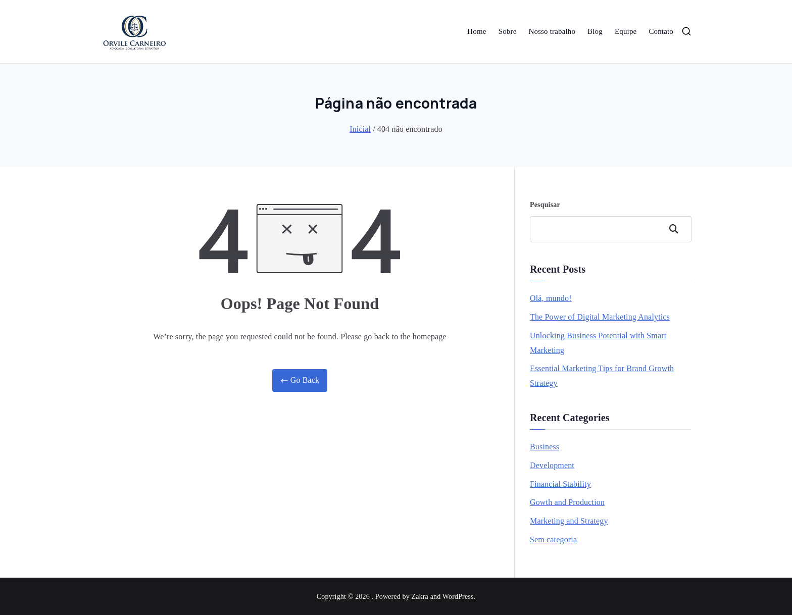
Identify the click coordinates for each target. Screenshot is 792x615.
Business (544, 446)
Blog (595, 31)
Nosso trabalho (551, 31)
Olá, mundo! (551, 298)
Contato (661, 31)
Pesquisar (545, 205)
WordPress (458, 596)
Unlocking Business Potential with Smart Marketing (598, 342)
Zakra (420, 596)
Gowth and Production (567, 502)
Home (476, 31)
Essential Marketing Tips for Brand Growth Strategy (602, 375)
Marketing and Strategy (569, 521)
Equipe (625, 31)
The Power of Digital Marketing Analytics (600, 317)
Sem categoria (553, 539)
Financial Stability (560, 484)
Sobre (508, 31)
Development (552, 465)
